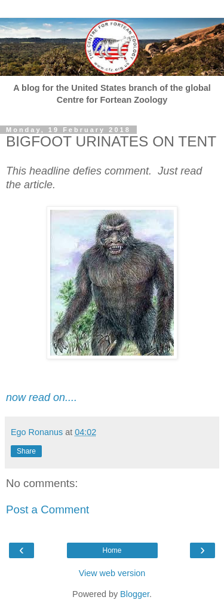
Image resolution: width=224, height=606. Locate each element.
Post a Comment (47, 509)
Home (111, 550)
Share (26, 451)
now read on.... (41, 397)
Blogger (134, 594)
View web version (112, 573)
